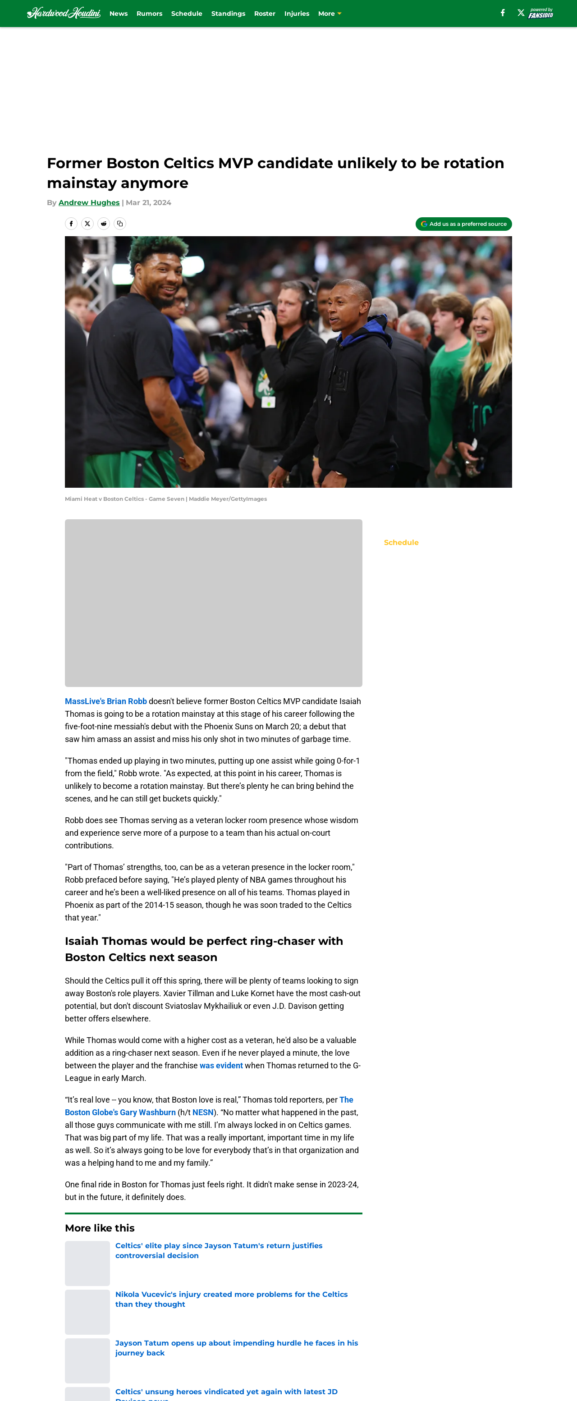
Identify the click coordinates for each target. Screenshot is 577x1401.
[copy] (120, 223)
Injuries (296, 13)
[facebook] (503, 12)
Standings (228, 13)
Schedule (186, 13)
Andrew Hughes (89, 202)
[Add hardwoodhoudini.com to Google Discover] (464, 224)
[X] (521, 12)
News (119, 13)
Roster (264, 13)
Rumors (149, 13)
